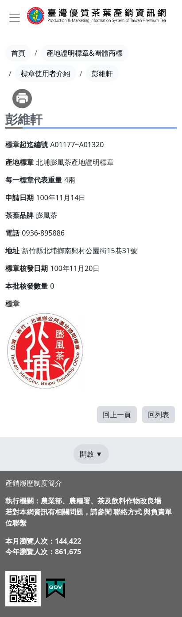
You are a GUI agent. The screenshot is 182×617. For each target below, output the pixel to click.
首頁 (18, 53)
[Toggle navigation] (14, 17)
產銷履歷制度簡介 (33, 483)
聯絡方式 (127, 512)
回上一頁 (117, 414)
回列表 (158, 414)
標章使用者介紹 (45, 73)
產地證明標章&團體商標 (84, 53)
